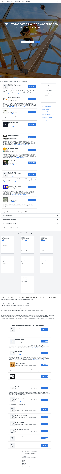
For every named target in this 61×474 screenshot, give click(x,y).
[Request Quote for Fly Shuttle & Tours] (32, 174)
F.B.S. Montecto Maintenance (21, 443)
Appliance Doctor (11, 84)
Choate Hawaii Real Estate (13, 109)
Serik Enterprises (18, 351)
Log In (58, 1)
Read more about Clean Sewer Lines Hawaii (21, 144)
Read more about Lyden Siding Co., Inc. (36, 347)
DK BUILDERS (18, 375)
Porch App (28, 1)
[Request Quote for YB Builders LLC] (32, 163)
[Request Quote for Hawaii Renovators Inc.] (44, 388)
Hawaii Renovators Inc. (19, 386)
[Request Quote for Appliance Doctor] (32, 86)
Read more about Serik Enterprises (38, 359)
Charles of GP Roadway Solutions (22, 429)
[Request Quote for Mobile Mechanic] (44, 409)
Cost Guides (17, 1)
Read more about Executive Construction (16, 131)
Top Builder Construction (20, 363)
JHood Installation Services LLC (14, 197)
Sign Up (53, 1)
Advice (23, 1)
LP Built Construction (19, 422)
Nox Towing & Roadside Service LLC (22, 328)
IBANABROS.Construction (13, 185)
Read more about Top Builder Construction (38, 371)
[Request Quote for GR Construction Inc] (44, 438)
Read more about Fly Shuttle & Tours (10, 181)
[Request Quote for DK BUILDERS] (44, 376)
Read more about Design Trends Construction (17, 106)
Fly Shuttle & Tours (12, 172)
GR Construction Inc (19, 436)
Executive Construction (13, 122)
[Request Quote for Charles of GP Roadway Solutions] (44, 431)
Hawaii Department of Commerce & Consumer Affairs (21, 319)
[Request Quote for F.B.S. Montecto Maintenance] (44, 445)
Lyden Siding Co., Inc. (19, 339)
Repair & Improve (10, 1)
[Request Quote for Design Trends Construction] (32, 99)
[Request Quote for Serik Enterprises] (44, 353)
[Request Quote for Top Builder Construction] (44, 365)
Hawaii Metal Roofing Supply (21, 415)
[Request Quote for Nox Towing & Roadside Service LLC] (44, 329)
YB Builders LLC (11, 160)
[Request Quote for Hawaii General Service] (32, 150)
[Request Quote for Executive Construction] (32, 124)
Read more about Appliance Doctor (14, 93)
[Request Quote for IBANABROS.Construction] (32, 187)
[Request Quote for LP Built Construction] (44, 424)
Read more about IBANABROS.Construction (19, 194)
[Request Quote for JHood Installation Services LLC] (32, 200)
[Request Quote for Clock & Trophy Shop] (44, 400)
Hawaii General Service (13, 148)
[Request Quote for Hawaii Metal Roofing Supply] (44, 417)
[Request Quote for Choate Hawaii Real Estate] (32, 112)
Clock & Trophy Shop (19, 398)
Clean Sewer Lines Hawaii (13, 135)
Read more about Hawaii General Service (17, 157)
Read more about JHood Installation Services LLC (19, 207)
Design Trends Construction (14, 97)
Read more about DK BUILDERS (39, 382)
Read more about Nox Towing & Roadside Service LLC (40, 335)
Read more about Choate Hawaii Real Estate (24, 119)
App (49, 1)
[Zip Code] (27, 42)
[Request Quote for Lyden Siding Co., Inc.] (44, 341)
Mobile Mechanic (18, 408)
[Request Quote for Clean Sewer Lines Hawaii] (32, 137)
